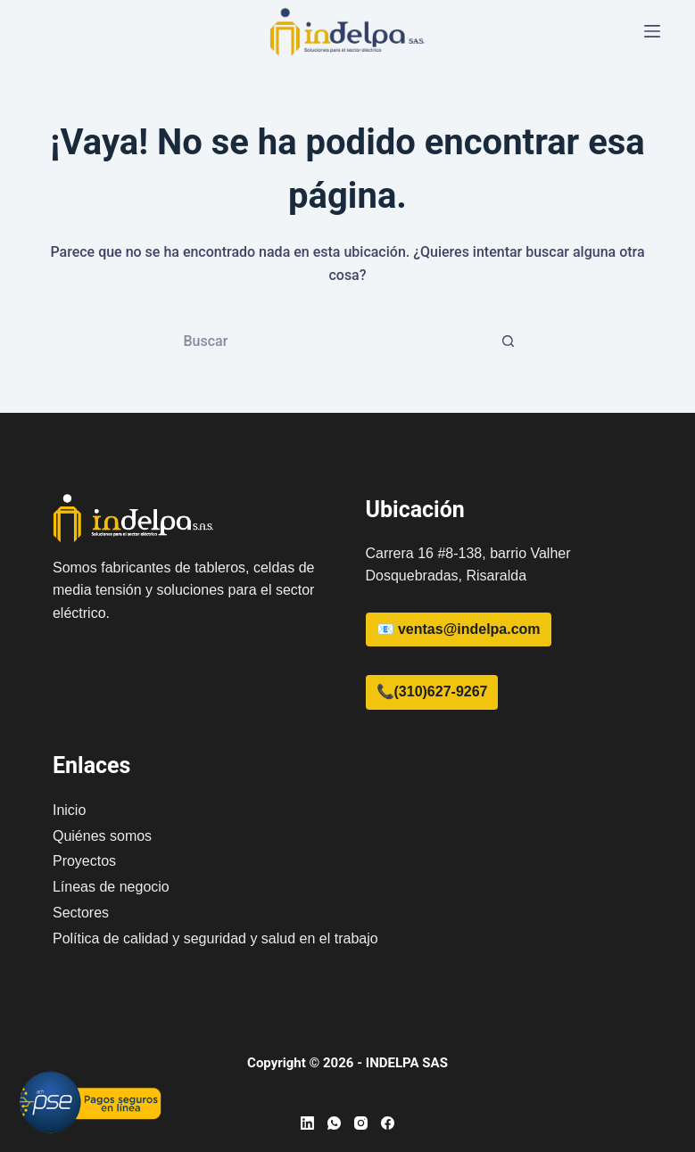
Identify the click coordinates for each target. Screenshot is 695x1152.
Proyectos (84, 860)
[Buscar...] (330, 341)
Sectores (81, 912)
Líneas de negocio (111, 886)
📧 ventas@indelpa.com (458, 629)
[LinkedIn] (307, 1123)
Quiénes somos (102, 835)
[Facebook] (387, 1123)
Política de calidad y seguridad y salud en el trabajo (215, 938)
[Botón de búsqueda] (508, 341)
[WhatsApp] (334, 1123)
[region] (463, 1012)
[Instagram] (361, 1123)
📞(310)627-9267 (432, 691)
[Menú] (652, 31)
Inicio (69, 810)
